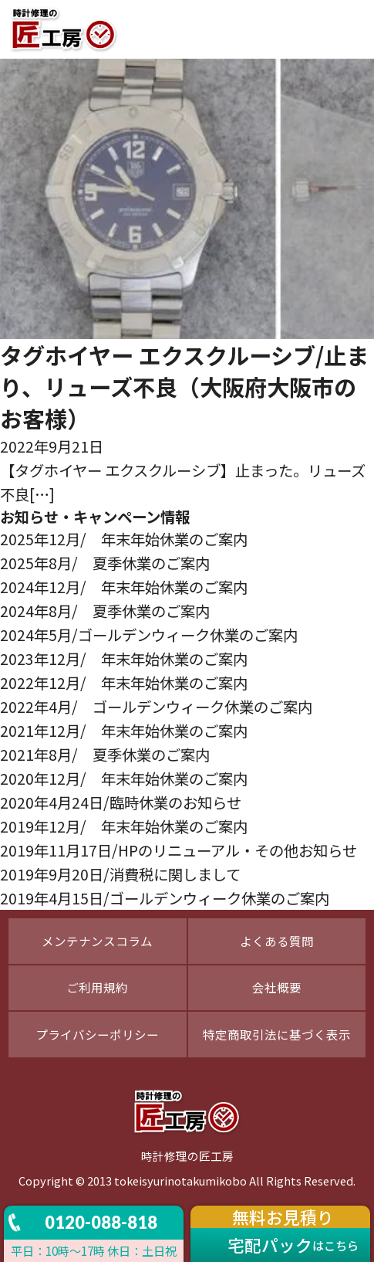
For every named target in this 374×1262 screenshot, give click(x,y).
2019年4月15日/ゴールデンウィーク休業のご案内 (164, 898)
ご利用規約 (97, 987)
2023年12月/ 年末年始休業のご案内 (124, 658)
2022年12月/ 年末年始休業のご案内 (124, 682)
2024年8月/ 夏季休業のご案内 (105, 610)
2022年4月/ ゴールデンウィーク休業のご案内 (156, 706)
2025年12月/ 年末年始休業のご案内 (124, 539)
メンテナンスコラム (97, 940)
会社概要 (277, 987)
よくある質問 (277, 940)
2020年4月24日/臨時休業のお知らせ (120, 802)
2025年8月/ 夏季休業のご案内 (105, 562)
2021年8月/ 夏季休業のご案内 (105, 754)
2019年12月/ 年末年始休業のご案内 (124, 826)
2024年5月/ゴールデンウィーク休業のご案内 (149, 634)
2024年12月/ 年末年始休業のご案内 (124, 586)
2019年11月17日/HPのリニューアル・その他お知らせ (178, 850)
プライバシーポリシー (97, 1034)
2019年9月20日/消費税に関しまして (120, 874)
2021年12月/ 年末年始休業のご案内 (124, 730)
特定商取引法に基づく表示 (277, 1034)
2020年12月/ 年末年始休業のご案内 (124, 778)
